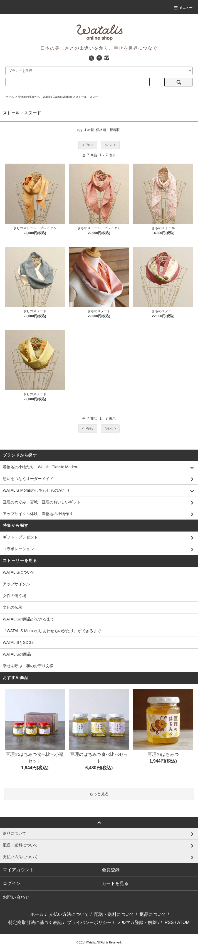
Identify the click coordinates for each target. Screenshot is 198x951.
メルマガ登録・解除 (137, 922)
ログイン (12, 883)
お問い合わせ (16, 897)
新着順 (115, 130)
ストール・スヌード (88, 96)
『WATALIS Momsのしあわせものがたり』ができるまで (52, 631)
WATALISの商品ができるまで (28, 619)
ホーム (10, 96)
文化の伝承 (12, 607)
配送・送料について (114, 914)
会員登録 (111, 869)
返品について (153, 914)
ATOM (183, 922)
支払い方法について (69, 914)
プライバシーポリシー (89, 922)
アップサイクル (16, 584)
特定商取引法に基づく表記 (35, 922)
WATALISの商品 (17, 654)
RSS (169, 922)
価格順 (101, 130)
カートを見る (115, 883)
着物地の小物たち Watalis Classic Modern (45, 96)
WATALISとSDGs (18, 642)
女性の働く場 (14, 595)
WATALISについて (19, 572)
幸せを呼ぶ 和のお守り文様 (28, 666)
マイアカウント (18, 869)
